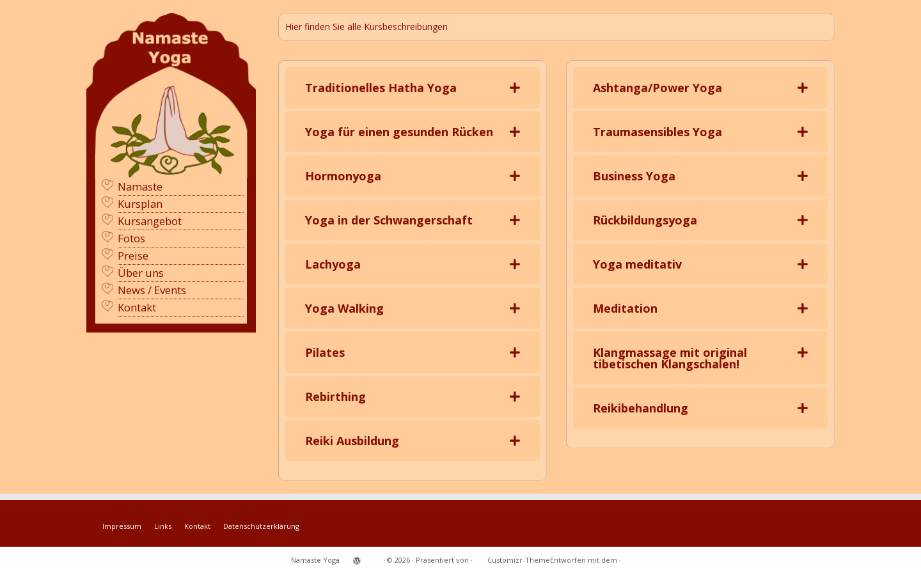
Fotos (131, 238)
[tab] (412, 87)
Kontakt (137, 307)
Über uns (141, 272)
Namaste (140, 186)
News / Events (152, 290)
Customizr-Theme (518, 560)
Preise (133, 255)
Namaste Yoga (315, 560)
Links (162, 526)
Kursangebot (150, 221)
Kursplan (140, 203)
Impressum (121, 526)
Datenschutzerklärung (261, 526)
